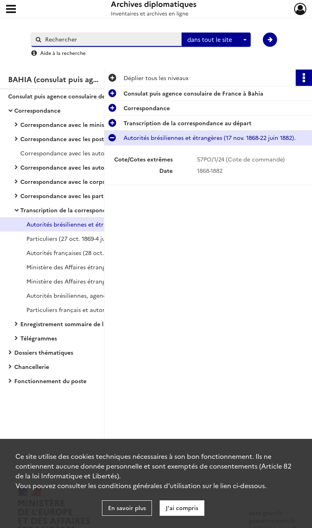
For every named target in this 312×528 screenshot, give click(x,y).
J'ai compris (182, 508)
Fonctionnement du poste (50, 381)
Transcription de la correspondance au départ (84, 210)
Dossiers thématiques (43, 352)
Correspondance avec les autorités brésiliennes (85, 167)
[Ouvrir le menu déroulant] (11, 10)
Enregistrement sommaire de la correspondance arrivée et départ (101, 324)
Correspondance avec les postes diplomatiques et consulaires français (101, 139)
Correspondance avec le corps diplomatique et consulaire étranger (101, 181)
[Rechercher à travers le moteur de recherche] (110, 39)
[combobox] (216, 40)
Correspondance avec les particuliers (71, 196)
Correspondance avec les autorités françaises (83, 153)
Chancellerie (31, 366)
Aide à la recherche (63, 52)
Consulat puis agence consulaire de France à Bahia (78, 96)
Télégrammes (38, 338)
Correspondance (37, 110)
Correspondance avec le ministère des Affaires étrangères (100, 124)
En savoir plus (127, 508)
